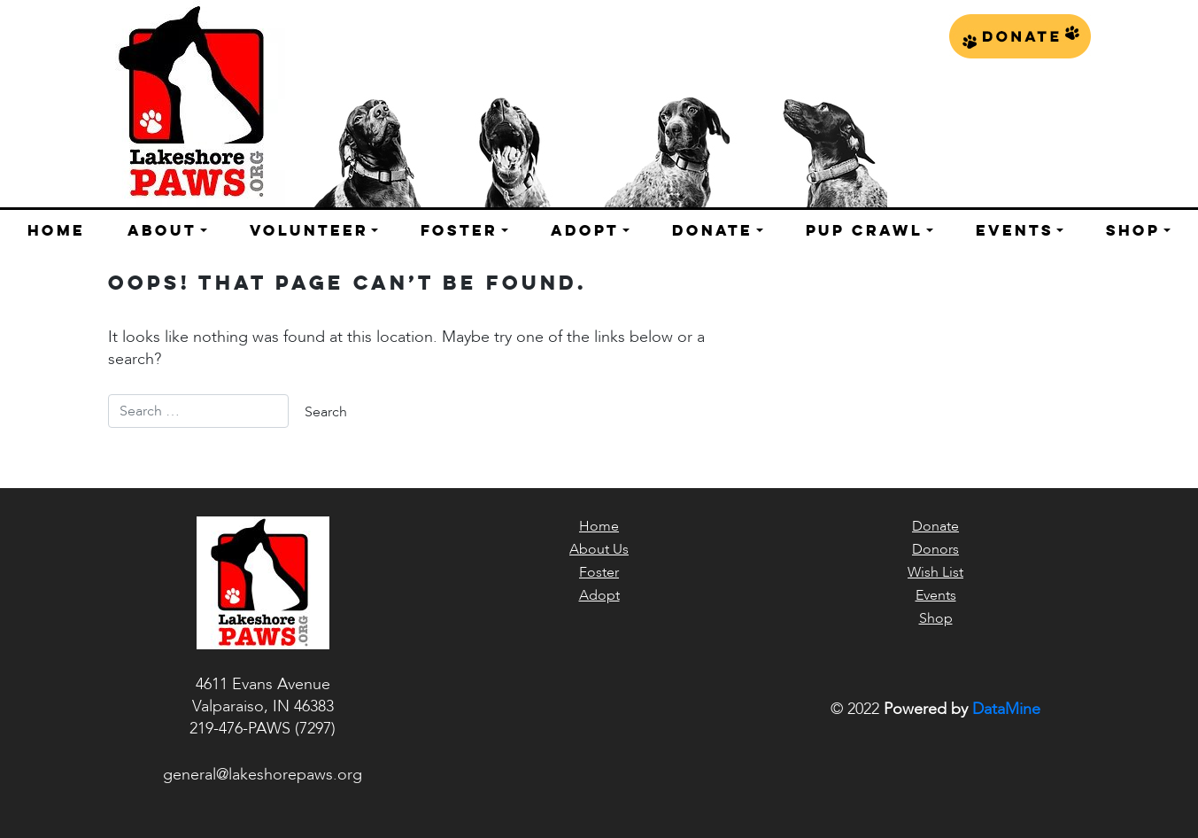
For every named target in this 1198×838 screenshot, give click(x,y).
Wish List (935, 572)
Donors (935, 549)
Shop (1133, 230)
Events (1015, 230)
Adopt (585, 230)
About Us (599, 549)
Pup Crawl (864, 230)
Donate (1020, 36)
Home (56, 230)
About (162, 230)
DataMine (1006, 709)
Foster (459, 230)
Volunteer (309, 230)
